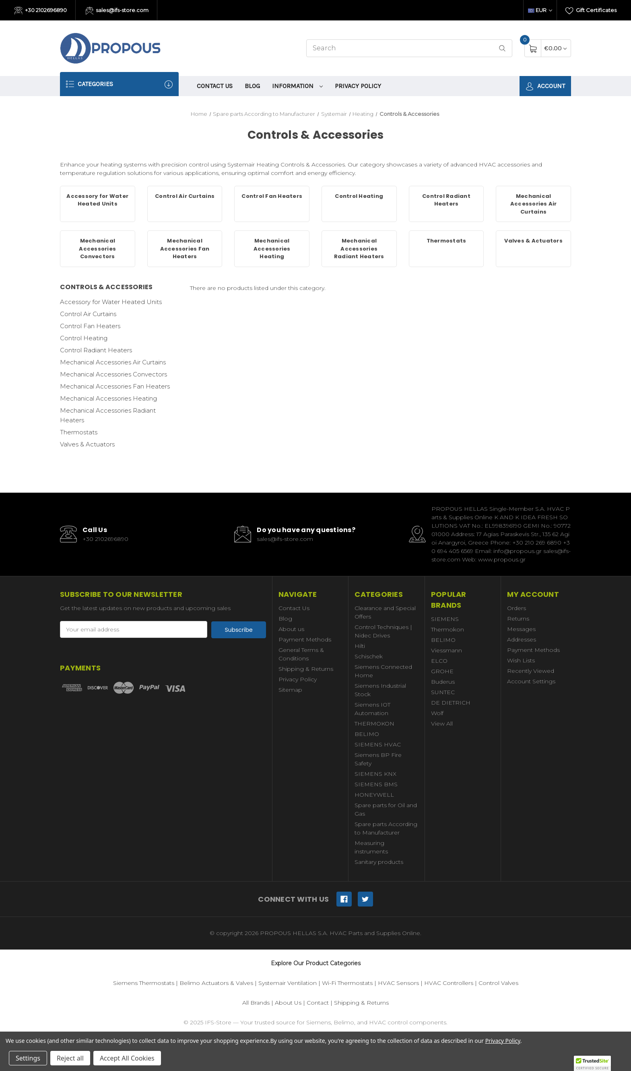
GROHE (442, 671)
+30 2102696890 (40, 11)
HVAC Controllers (448, 983)
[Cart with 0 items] (555, 48)
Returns (518, 618)
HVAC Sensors (398, 983)
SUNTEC (443, 692)
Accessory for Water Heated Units (111, 302)
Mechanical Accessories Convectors (113, 374)
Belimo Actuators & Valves (216, 983)
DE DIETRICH (450, 702)
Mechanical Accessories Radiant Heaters (108, 415)
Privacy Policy (358, 86)
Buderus (443, 681)
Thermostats (78, 432)
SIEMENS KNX (375, 773)
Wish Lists (521, 660)
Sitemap (290, 689)
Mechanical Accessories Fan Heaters (115, 386)
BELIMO (367, 734)
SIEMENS (445, 619)
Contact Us (215, 86)
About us (291, 629)
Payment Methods (304, 639)
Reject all (70, 1058)
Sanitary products (379, 861)
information (297, 86)
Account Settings (531, 681)
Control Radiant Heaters (96, 350)
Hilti (360, 646)
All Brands (256, 1002)
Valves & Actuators (87, 444)
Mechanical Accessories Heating (108, 398)
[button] (592, 1063)
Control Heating (83, 338)
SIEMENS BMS (376, 784)
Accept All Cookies (127, 1058)
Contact (318, 1002)
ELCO (439, 660)
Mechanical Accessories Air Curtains (113, 362)
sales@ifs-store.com (117, 11)
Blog (252, 86)
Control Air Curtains (88, 314)
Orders (516, 608)
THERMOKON (374, 723)
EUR (540, 10)
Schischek (369, 656)
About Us (288, 1002)
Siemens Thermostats (143, 983)
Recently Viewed (530, 670)
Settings (28, 1058)
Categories (119, 84)
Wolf (437, 713)
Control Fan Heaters (90, 326)
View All (442, 723)
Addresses (521, 639)
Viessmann (446, 650)
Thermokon (447, 629)
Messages (521, 629)
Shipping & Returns (305, 668)
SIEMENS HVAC (378, 744)
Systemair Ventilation (287, 983)
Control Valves (498, 983)
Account (545, 86)
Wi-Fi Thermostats (347, 983)
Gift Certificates (591, 11)
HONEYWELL (374, 794)
